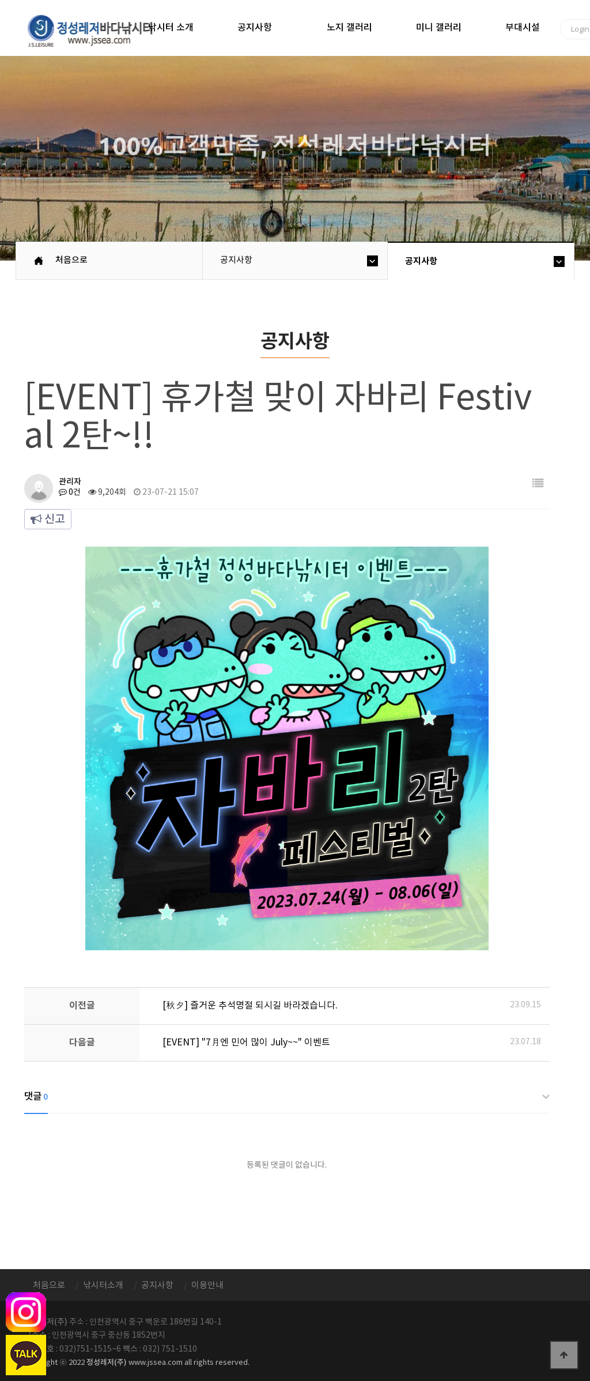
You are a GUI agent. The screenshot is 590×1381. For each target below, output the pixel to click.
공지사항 (254, 27)
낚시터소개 (103, 1285)
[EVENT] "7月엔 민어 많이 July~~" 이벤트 (246, 1042)
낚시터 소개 (171, 27)
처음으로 (71, 260)
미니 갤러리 (439, 27)
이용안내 (207, 1285)
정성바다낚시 (97, 30)
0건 (70, 492)
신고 (48, 519)
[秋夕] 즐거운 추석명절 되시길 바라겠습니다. (250, 1005)
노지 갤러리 (349, 27)
